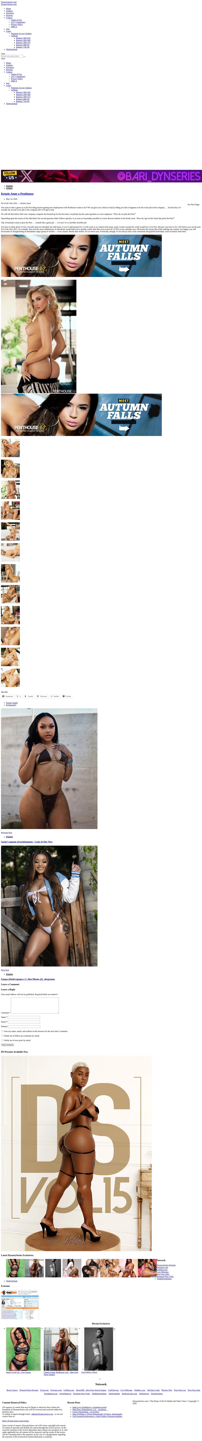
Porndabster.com (51, 1397)
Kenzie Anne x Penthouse (17, 193)
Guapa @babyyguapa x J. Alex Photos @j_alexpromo (28, 979)
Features (9, 186)
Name (4, 1020)
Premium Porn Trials (165, 1279)
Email (4, 1025)
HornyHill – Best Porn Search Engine (91, 1393)
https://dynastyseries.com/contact (15, 1424)
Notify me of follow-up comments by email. (22, 1039)
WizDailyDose (157, 1397)
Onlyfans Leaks (153, 1393)
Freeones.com (162, 1270)
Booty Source (12, 1393)
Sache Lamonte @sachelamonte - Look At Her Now (27, 841)
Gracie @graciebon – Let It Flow (85, 1415)
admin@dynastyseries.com (42, 1417)
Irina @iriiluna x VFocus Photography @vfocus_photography (97, 1417)
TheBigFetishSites (164, 1282)
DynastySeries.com (9, 2)
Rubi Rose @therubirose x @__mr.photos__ (90, 1413)
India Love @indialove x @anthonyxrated (89, 1410)
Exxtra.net (44, 1393)
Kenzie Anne (11, 703)
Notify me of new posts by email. (17, 1043)
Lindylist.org (113, 1393)
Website (4, 1029)
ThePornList (144, 1397)
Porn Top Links (163, 1277)
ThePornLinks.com (129, 1397)
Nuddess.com (139, 1393)
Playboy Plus (167, 1393)
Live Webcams (163, 1275)
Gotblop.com (162, 1273)
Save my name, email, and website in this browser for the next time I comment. (36, 1034)
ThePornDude (11, 1284)
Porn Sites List (180, 1393)
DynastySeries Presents (166, 1268)
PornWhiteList (65, 1397)
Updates (9, 188)
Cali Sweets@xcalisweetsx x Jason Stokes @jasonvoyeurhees (97, 1419)
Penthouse (11, 705)
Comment (5, 1016)
